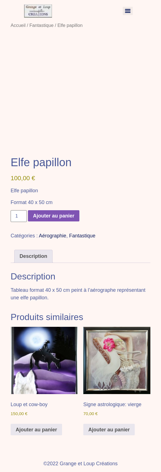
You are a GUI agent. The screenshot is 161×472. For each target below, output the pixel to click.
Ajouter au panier (53, 216)
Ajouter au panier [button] (36, 429)
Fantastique (41, 25)
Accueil (18, 25)
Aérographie (52, 236)
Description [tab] (33, 256)
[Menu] (128, 11)
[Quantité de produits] (19, 216)
